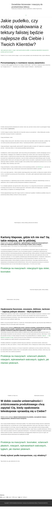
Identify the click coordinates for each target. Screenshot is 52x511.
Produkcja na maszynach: (16, 357)
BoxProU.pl (40, 168)
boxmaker (37, 443)
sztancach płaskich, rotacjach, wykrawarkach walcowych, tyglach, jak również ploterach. (25, 360)
